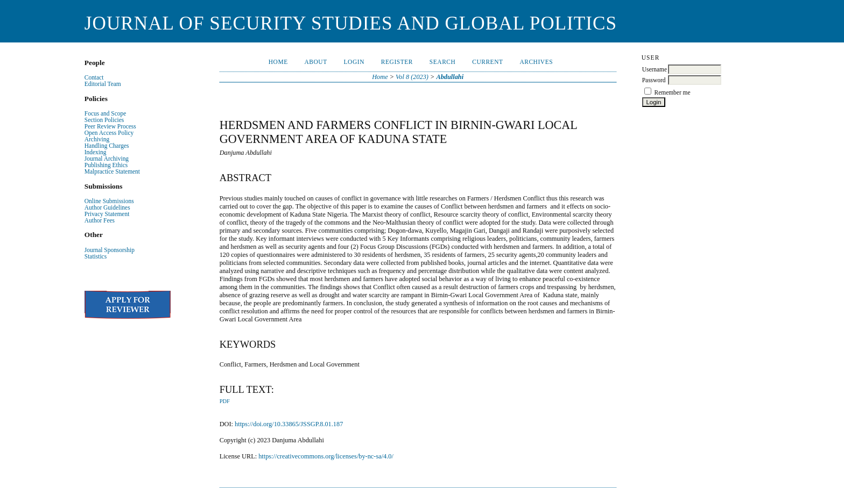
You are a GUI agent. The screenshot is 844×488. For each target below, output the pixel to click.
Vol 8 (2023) (412, 77)
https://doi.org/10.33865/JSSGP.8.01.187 (289, 424)
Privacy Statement (107, 214)
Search (443, 62)
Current (487, 62)
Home (278, 62)
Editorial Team (103, 84)
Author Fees (100, 220)
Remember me (673, 92)
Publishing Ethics (106, 165)
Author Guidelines (107, 207)
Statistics (96, 256)
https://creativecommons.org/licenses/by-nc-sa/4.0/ (325, 456)
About (316, 62)
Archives (536, 62)
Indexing (96, 152)
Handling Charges (107, 145)
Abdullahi (449, 77)
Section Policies (104, 120)
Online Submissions (109, 201)
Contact (94, 77)
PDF (225, 401)
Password (654, 80)
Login (354, 62)
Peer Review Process (110, 126)
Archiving (97, 139)
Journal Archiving (107, 158)
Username (654, 69)
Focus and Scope (105, 113)
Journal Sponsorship (110, 250)
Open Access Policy (109, 133)
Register (397, 62)
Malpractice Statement (112, 171)
